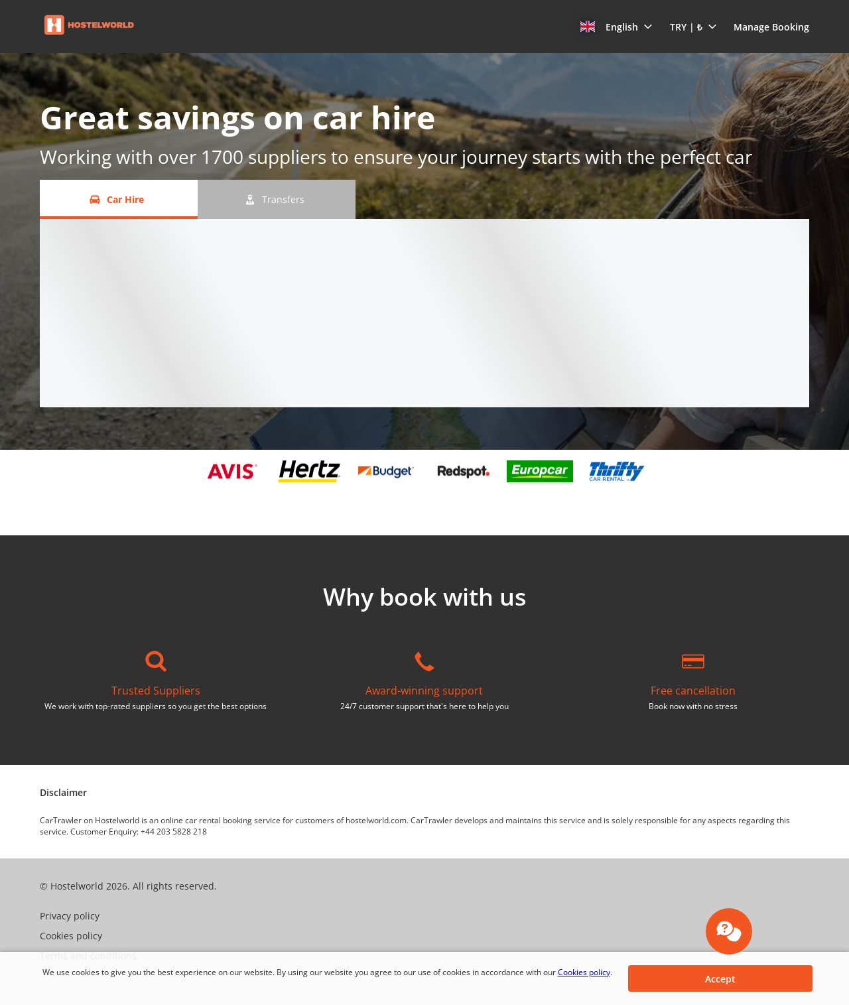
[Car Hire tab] (119, 199)
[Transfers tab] (277, 199)
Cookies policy (584, 972)
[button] (616, 26)
